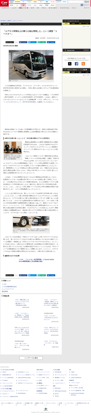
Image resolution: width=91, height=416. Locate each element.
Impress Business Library (24, 377)
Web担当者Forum (6, 374)
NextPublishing (22, 393)
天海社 (72, 372)
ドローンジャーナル (7, 383)
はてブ (33, 42)
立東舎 (40, 380)
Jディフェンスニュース (60, 374)
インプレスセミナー (23, 380)
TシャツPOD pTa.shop (77, 387)
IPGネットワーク (73, 385)
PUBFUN (71, 380)
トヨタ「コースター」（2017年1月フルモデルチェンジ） (51, 317)
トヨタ (4, 284)
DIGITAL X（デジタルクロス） (25, 383)
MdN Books (58, 388)
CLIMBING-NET (43, 388)
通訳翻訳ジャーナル (60, 377)
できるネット (5, 393)
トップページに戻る (31, 358)
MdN (54, 386)
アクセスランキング (73, 21)
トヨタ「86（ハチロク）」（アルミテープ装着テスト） (22, 345)
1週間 (80, 23)
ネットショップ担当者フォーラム (26, 374)
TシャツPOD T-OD (44, 377)
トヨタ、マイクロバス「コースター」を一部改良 (51, 343)
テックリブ (55, 393)
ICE (70, 369)
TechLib (57, 396)
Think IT (4, 372)
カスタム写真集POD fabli (77, 390)
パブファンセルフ (75, 382)
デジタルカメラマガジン (8, 391)
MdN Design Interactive (60, 391)
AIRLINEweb (58, 372)
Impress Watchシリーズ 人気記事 (77, 70)
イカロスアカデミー (60, 383)
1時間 (66, 23)
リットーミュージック (44, 372)
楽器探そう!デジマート (44, 374)
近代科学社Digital (43, 393)
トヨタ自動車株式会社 (9, 286)
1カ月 (87, 23)
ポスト (11, 42)
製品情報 (5, 291)
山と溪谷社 (39, 383)
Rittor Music (40, 369)
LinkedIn (52, 42)
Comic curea (74, 374)
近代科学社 (39, 391)
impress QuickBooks (76, 377)
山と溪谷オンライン (44, 385)
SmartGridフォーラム (23, 372)
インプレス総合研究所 (7, 377)
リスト (16, 42)
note (43, 42)
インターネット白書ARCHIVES (10, 396)
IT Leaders (5, 380)
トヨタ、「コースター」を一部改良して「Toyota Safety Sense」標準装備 (22, 315)
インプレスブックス (23, 390)
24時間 (73, 23)
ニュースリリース (8, 289)
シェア (24, 42)
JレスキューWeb (59, 380)
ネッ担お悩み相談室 (7, 386)
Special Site (70, 50)
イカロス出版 (56, 369)
